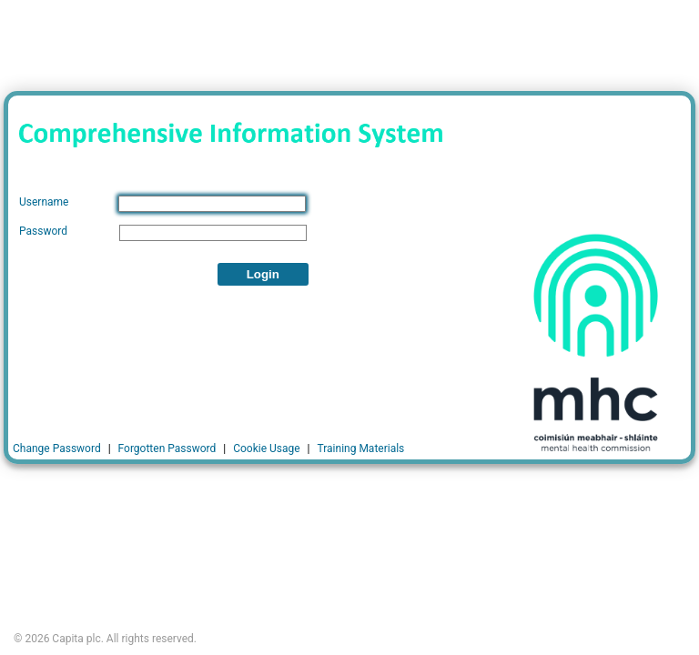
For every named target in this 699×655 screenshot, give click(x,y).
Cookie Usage (266, 448)
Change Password (57, 448)
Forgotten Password (167, 448)
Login (263, 274)
